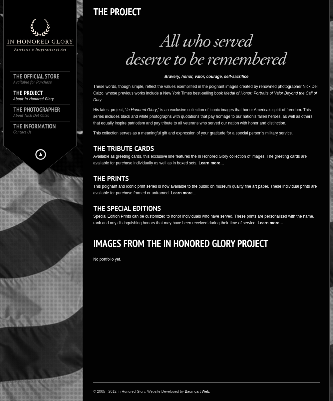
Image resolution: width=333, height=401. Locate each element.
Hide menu (41, 154)
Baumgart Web (197, 391)
